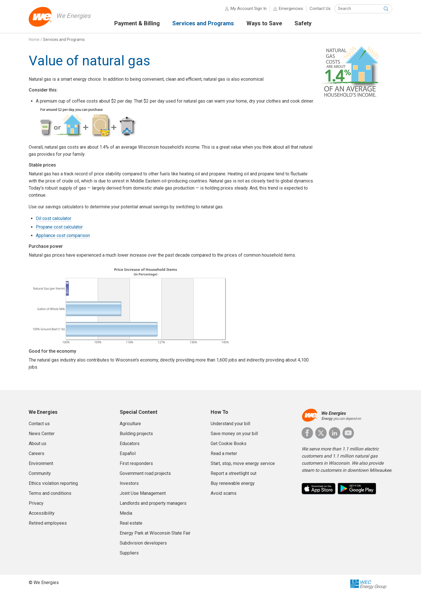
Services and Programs (64, 39)
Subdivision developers (143, 543)
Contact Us (320, 8)
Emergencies (291, 8)
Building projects (136, 433)
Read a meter (224, 453)
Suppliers (129, 553)
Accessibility (42, 513)
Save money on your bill (234, 433)
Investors (129, 483)
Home (34, 39)
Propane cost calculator (59, 227)
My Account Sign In (249, 8)
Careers (36, 453)
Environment (41, 463)
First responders (136, 463)
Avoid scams (224, 493)
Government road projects (145, 473)
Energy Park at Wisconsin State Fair (155, 533)
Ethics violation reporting (53, 483)
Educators (130, 443)
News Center (42, 433)
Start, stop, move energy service (243, 463)
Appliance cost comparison (63, 235)
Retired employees (48, 523)
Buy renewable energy (233, 483)
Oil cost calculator (53, 218)
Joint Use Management (143, 493)
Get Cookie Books (228, 443)
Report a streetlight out (233, 473)
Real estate (131, 523)
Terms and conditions (50, 493)
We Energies (73, 15)
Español (128, 453)
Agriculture (130, 423)
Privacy (36, 503)
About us (37, 443)
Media (126, 513)
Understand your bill (230, 423)
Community (40, 473)
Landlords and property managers (153, 503)
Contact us (39, 423)
